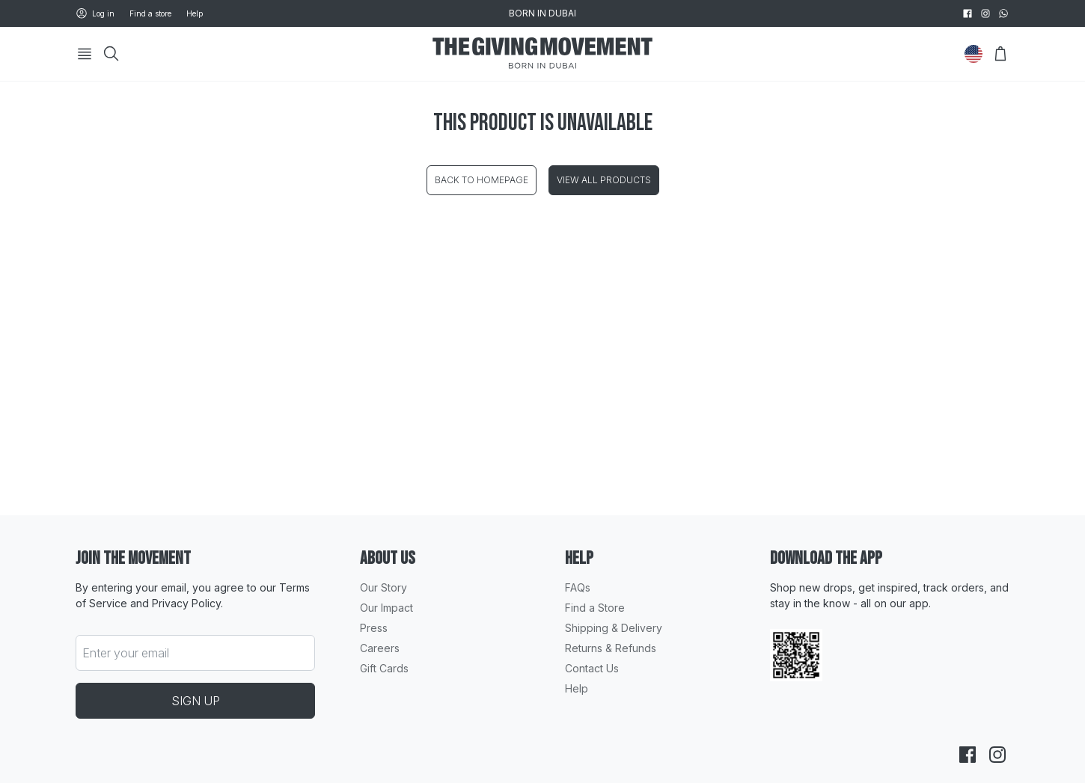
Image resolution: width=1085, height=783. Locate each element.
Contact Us (592, 668)
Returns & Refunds (610, 648)
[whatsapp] (1003, 13)
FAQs (577, 587)
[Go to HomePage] (542, 54)
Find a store (150, 13)
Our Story (383, 587)
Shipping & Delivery (613, 627)
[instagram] (985, 13)
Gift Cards (384, 668)
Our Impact (386, 607)
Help (194, 13)
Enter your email (125, 652)
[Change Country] (973, 54)
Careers (380, 648)
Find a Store (595, 607)
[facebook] (968, 13)
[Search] (111, 54)
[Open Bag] (1000, 54)
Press (374, 627)
